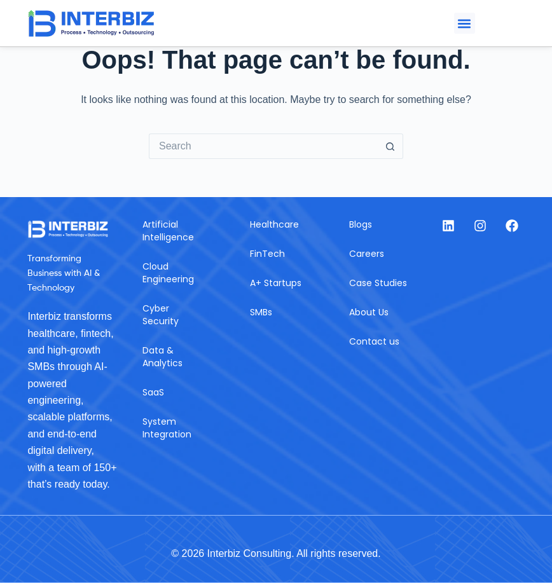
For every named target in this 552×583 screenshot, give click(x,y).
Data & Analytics (162, 356)
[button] (464, 23)
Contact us (374, 341)
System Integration (166, 428)
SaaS (153, 392)
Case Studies (378, 283)
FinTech (267, 253)
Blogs (360, 224)
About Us (369, 312)
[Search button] (390, 146)
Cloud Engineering (168, 272)
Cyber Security (160, 314)
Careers (366, 253)
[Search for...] (263, 146)
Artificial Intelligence (168, 230)
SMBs (261, 312)
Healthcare (274, 224)
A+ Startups (275, 283)
